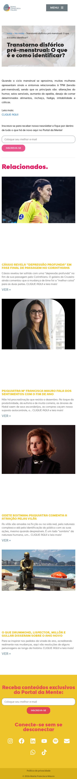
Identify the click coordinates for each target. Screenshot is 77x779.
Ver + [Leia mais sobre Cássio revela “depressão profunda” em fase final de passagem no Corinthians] (6, 289)
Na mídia (19, 33)
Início (9, 33)
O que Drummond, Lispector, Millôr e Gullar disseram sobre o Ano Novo (34, 634)
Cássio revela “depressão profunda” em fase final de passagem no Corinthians (37, 266)
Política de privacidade (38, 770)
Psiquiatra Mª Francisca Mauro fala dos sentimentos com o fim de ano (37, 392)
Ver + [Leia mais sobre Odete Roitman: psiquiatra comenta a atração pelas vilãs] (6, 540)
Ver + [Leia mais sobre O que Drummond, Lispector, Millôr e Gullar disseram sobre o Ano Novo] (6, 653)
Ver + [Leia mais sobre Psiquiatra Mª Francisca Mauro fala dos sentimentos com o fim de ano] (6, 416)
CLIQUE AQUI (10, 114)
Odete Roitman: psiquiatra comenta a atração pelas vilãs (34, 517)
